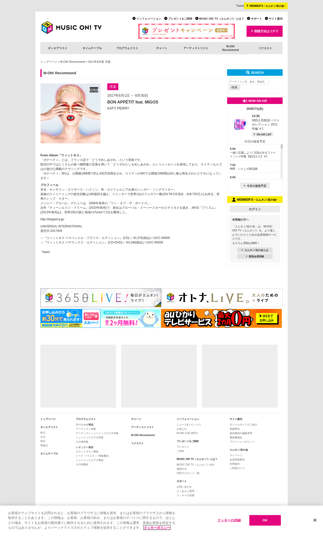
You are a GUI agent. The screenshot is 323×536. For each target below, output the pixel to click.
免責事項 (235, 428)
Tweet (240, 6)
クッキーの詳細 (185, 495)
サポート (256, 18)
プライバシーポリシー (242, 441)
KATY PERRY (118, 108)
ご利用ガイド (237, 468)
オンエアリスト (57, 48)
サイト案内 (276, 18)
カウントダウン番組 (87, 451)
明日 (42, 441)
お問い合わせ (184, 486)
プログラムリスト (127, 48)
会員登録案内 (237, 459)
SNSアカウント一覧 (188, 473)
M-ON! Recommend (72, 61)
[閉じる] (314, 520)
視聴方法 (182, 469)
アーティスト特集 (86, 428)
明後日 (44, 445)
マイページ (236, 455)
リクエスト (265, 48)
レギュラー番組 (84, 447)
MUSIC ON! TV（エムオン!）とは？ (221, 18)
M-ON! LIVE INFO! (187, 433)
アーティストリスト (195, 48)
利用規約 (235, 463)
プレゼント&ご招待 (180, 18)
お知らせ (182, 428)
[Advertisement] (78, 376)
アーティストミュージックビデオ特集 (97, 433)
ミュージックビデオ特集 (89, 437)
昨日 (42, 432)
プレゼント (183, 446)
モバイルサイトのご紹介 (243, 424)
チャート (161, 48)
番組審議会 (236, 437)
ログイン (255, 209)
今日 (42, 437)
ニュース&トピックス (189, 424)
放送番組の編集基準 (241, 433)
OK (264, 520)
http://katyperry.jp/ (52, 219)
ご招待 (180, 451)
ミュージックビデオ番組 (89, 460)
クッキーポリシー (157, 528)
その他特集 (82, 441)
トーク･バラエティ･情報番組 (92, 455)
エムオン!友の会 (239, 449)
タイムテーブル (92, 48)
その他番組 (82, 464)
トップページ (48, 61)
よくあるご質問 (185, 491)
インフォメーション (148, 18)
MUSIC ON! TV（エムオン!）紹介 (196, 464)
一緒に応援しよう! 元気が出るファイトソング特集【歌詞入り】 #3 (253, 152)
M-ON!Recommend (230, 48)
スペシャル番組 (84, 424)
